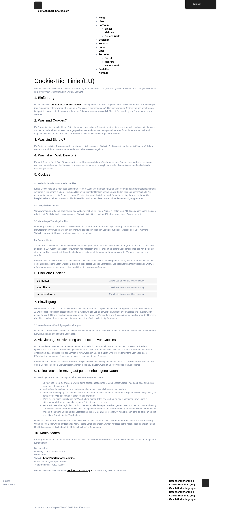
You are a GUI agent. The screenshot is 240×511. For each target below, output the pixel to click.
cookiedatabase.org (78, 470)
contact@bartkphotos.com (97, 481)
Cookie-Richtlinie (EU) (182, 484)
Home (102, 17)
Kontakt (103, 43)
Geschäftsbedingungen (182, 488)
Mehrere (109, 32)
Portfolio (104, 25)
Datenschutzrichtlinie (181, 481)
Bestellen (104, 39)
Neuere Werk (112, 36)
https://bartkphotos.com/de (66, 104)
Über (101, 21)
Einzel (108, 28)
